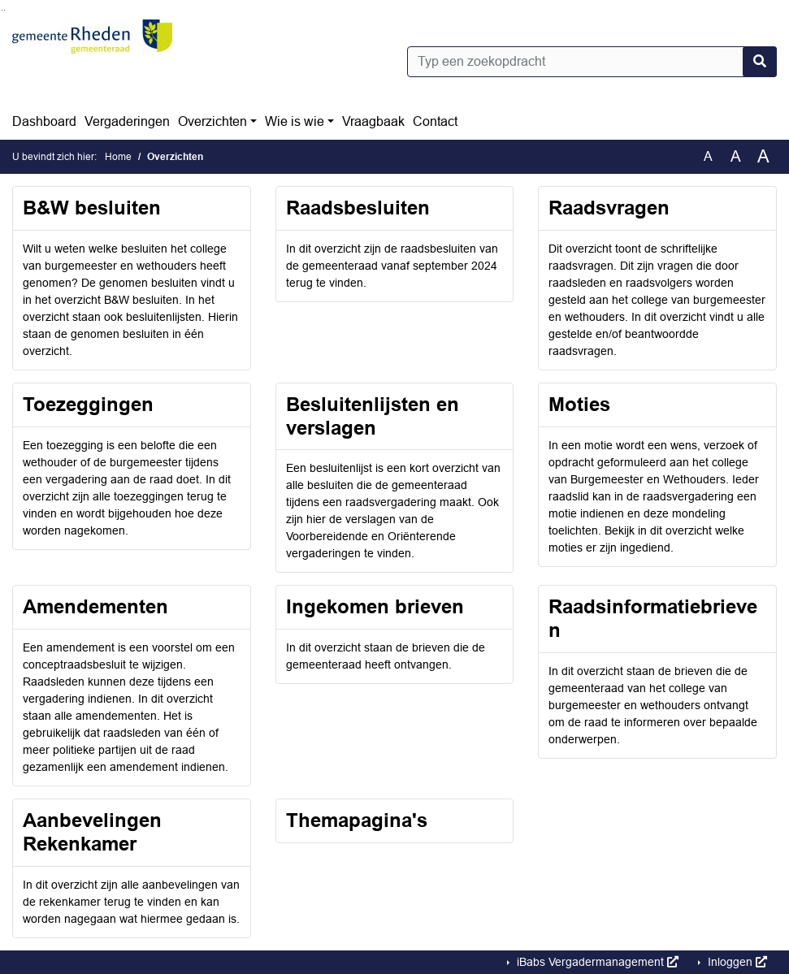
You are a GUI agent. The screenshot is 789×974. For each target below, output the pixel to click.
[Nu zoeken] (760, 61)
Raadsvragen (609, 208)
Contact (435, 121)
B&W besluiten (92, 208)
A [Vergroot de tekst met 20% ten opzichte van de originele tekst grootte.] (735, 156)
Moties (579, 404)
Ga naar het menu (4, 10)
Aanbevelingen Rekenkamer (92, 832)
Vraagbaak (373, 121)
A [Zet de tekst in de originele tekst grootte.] (708, 156)
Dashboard (44, 121)
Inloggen (735, 961)
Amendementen (95, 606)
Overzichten (212, 121)
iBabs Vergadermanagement (596, 961)
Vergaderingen (127, 121)
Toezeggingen (88, 404)
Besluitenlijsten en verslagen (372, 416)
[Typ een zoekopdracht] (592, 61)
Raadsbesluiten (358, 208)
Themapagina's (356, 820)
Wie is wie (294, 121)
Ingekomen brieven (375, 606)
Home (118, 156)
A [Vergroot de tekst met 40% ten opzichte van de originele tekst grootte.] (763, 157)
